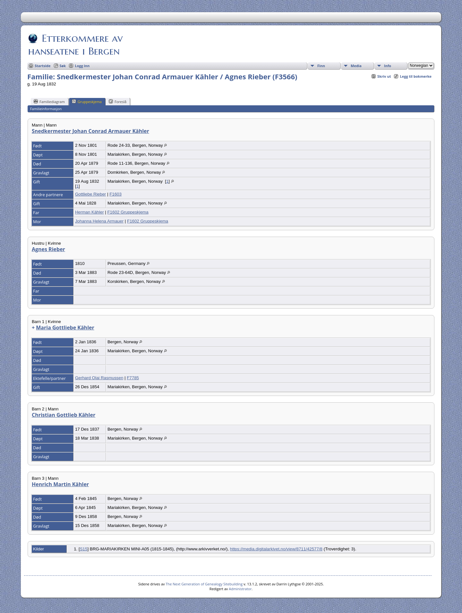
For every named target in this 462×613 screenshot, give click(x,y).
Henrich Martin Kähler (60, 484)
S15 (84, 549)
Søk (63, 65)
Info (387, 65)
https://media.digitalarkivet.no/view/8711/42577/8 (276, 549)
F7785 (133, 377)
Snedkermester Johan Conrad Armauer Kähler (90, 131)
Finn (321, 65)
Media (356, 65)
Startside (43, 65)
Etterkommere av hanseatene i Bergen (75, 44)
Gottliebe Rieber (90, 194)
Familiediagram (49, 101)
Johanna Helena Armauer (99, 221)
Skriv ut (384, 76)
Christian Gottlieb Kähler (63, 414)
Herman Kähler (89, 212)
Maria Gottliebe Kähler (65, 327)
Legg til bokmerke (416, 76)
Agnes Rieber (48, 249)
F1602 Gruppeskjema (127, 212)
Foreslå (117, 101)
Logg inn (82, 65)
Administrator (240, 588)
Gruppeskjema (87, 101)
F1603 (115, 194)
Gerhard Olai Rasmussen (99, 377)
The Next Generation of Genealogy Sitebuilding (204, 584)
